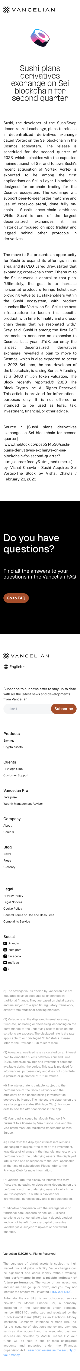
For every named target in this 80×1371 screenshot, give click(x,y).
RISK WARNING (60, 1292)
